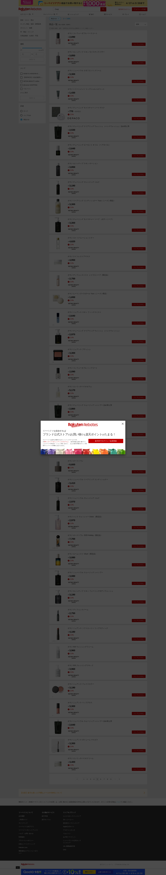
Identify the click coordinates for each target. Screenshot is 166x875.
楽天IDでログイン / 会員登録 (106, 441)
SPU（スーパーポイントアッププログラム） (56, 441)
